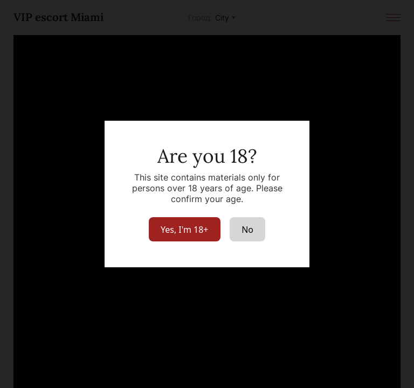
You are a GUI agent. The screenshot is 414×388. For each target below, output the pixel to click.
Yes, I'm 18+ (185, 229)
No (247, 229)
